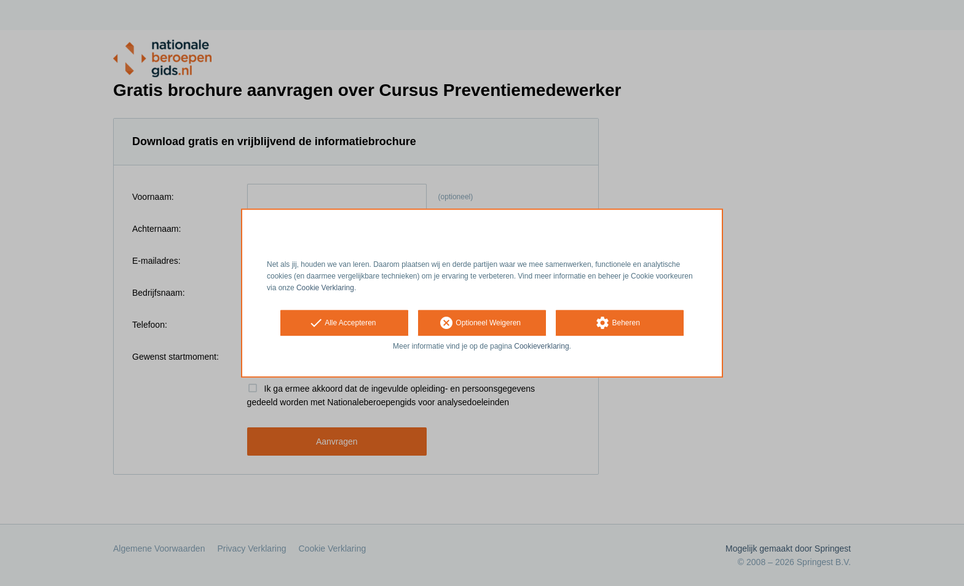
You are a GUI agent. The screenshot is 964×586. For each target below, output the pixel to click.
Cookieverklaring (541, 346)
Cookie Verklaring (325, 287)
